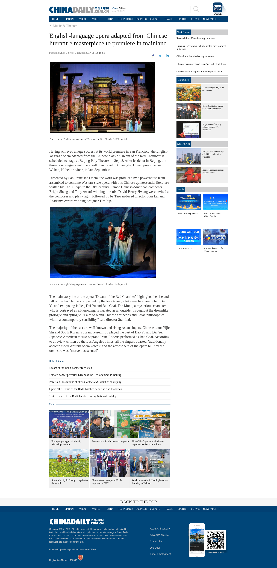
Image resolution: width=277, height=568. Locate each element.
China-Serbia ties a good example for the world (212, 107)
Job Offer (155, 547)
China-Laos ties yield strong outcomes (195, 56)
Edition (119, 8)
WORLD (96, 19)
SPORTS (182, 19)
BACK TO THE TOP (138, 501)
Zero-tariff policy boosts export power (110, 441)
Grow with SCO (184, 248)
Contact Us (156, 541)
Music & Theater (65, 26)
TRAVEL (168, 19)
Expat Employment (160, 554)
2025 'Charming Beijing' (188, 213)
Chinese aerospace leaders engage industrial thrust (201, 64)
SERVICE (195, 19)
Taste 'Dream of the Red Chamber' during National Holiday (83, 396)
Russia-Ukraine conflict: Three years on (214, 249)
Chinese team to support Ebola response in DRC (200, 71)
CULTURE (155, 19)
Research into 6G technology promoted (195, 38)
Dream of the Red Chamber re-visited (70, 367)
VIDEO (82, 19)
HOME (55, 19)
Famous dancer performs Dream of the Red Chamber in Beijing (85, 374)
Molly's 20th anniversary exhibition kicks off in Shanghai (212, 154)
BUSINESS (141, 19)
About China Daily (160, 528)
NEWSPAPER (209, 19)
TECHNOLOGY (125, 19)
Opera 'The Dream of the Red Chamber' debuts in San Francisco (85, 388)
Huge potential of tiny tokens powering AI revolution (211, 127)
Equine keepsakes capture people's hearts (213, 171)
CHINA (110, 19)
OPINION (69, 19)
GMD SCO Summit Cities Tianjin (212, 214)
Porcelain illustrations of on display (85, 381)
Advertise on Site (159, 535)
